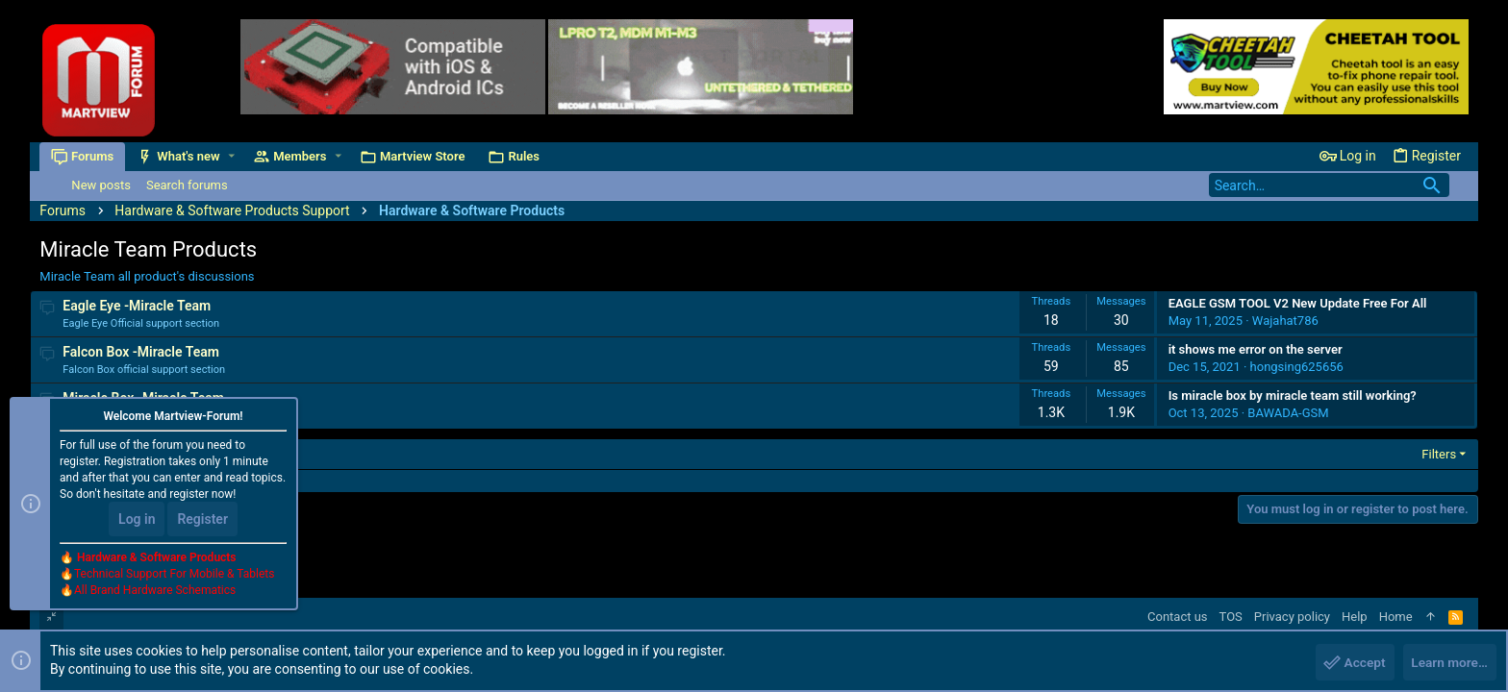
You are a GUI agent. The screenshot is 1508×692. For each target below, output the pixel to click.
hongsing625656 (1297, 366)
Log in (136, 521)
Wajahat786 (1285, 320)
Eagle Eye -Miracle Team (137, 305)
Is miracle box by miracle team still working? (1293, 395)
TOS (1231, 616)
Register (202, 521)
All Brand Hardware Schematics (155, 592)
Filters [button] (1438, 454)
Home (1396, 616)
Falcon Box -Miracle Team (141, 351)
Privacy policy (1292, 616)
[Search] (1329, 185)
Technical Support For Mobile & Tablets (174, 575)
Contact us (1177, 616)
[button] (232, 156)
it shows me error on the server (1256, 349)
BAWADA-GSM (1287, 413)
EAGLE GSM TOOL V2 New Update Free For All (1298, 303)
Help (1355, 616)
